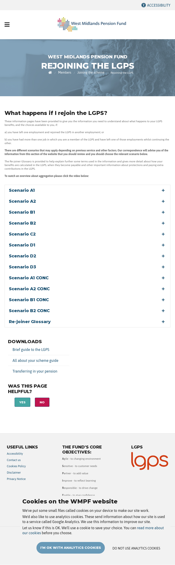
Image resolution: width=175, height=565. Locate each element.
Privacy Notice (16, 479)
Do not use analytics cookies (136, 554)
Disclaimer (14, 472)
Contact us (14, 460)
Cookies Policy (16, 466)
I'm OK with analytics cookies (70, 553)
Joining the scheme (91, 72)
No (42, 402)
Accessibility (158, 5)
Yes (22, 402)
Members (64, 72)
